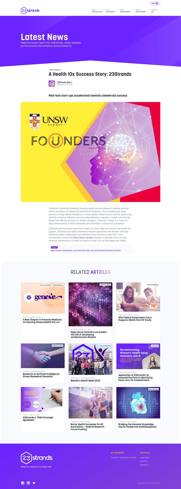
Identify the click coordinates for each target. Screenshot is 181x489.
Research (111, 11)
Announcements (54, 70)
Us (154, 11)
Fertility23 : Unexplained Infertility (123, 457)
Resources (125, 11)
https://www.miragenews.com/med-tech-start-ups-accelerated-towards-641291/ (86, 250)
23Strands (141, 11)
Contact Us (144, 465)
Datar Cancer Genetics (83, 238)
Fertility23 (97, 11)
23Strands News (64, 82)
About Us (143, 461)
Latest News (144, 457)
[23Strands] (30, 10)
